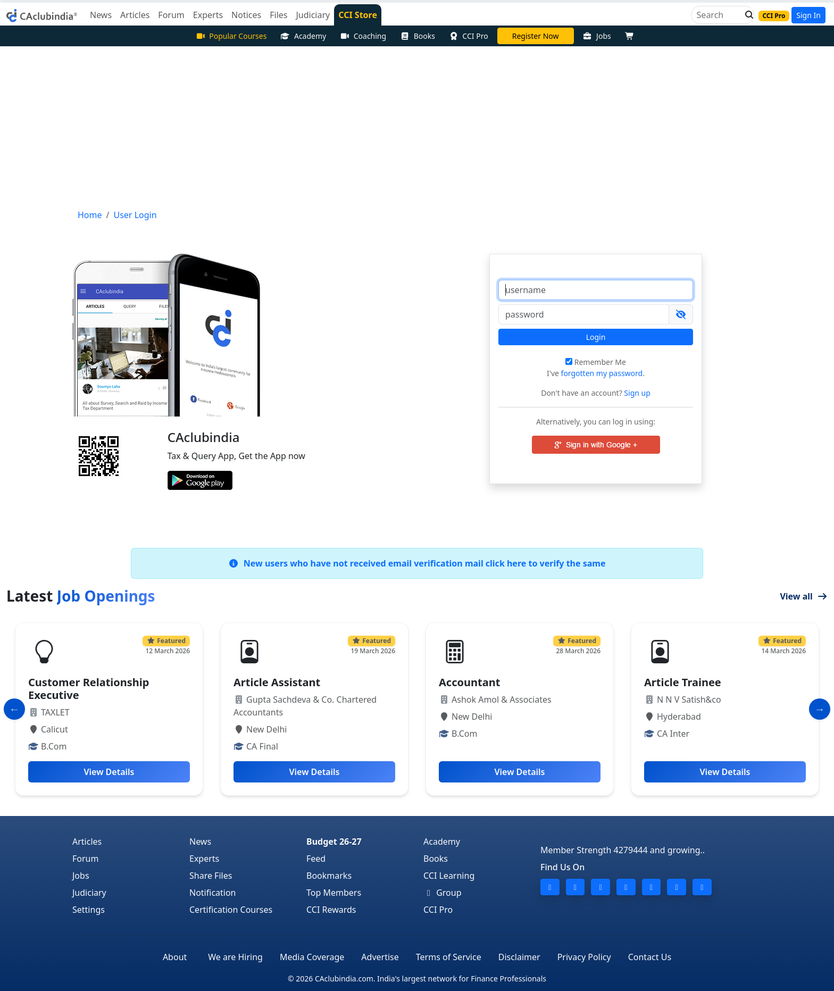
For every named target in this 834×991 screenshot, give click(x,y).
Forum (85, 858)
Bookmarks (329, 875)
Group (442, 892)
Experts (204, 858)
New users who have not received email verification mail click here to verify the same (416, 563)
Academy (303, 36)
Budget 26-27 (334, 841)
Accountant (469, 682)
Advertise (379, 957)
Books (417, 36)
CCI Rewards (331, 909)
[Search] (718, 15)
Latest (80, 596)
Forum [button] (171, 15)
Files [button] (278, 15)
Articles (87, 841)
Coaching (363, 36)
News (200, 841)
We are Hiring (235, 957)
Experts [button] (208, 15)
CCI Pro (468, 36)
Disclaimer (519, 957)
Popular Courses (231, 36)
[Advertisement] (417, 126)
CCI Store (357, 15)
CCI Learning (448, 875)
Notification (212, 892)
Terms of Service (448, 957)
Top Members (333, 892)
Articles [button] (134, 15)
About (175, 957)
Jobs (597, 36)
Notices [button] (246, 15)
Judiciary (89, 892)
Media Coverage (312, 957)
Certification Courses (230, 909)
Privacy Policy (584, 957)
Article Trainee (682, 682)
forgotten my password (602, 373)
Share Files (210, 875)
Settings (88, 909)
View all (804, 596)
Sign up (636, 393)
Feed (316, 858)
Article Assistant (276, 682)
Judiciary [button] (313, 15)
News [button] (101, 15)
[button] (746, 14)
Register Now (535, 36)
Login (596, 337)
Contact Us (649, 957)
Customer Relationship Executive (88, 688)
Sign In (808, 15)
